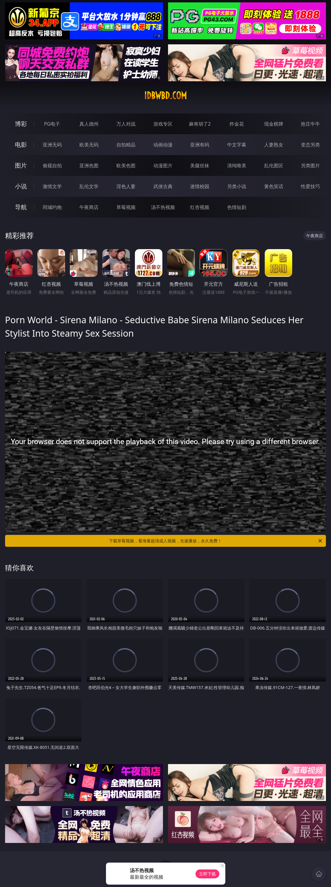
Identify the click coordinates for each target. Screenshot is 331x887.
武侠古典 (163, 186)
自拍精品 (126, 144)
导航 (21, 207)
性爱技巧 (310, 186)
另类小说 (236, 186)
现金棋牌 (273, 124)
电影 (21, 144)
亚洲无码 (52, 144)
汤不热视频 (163, 207)
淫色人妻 (126, 186)
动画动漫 (163, 144)
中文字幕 (236, 144)
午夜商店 (88, 207)
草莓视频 (126, 207)
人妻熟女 (273, 144)
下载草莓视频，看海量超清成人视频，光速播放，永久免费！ (216, 540)
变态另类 (310, 144)
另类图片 (310, 165)
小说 (21, 186)
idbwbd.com (165, 95)
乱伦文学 (88, 186)
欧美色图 (126, 165)
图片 (21, 165)
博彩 (21, 124)
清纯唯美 (236, 165)
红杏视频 (199, 207)
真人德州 (88, 124)
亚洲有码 (199, 144)
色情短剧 (236, 207)
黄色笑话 (273, 186)
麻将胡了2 (200, 124)
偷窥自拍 (52, 165)
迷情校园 (199, 186)
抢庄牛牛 (310, 124)
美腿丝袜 (199, 165)
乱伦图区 (273, 165)
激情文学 (52, 186)
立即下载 (207, 874)
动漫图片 (163, 165)
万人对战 (126, 124)
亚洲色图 (88, 165)
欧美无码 (88, 144)
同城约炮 (52, 207)
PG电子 (52, 124)
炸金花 (237, 124)
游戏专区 (163, 124)
